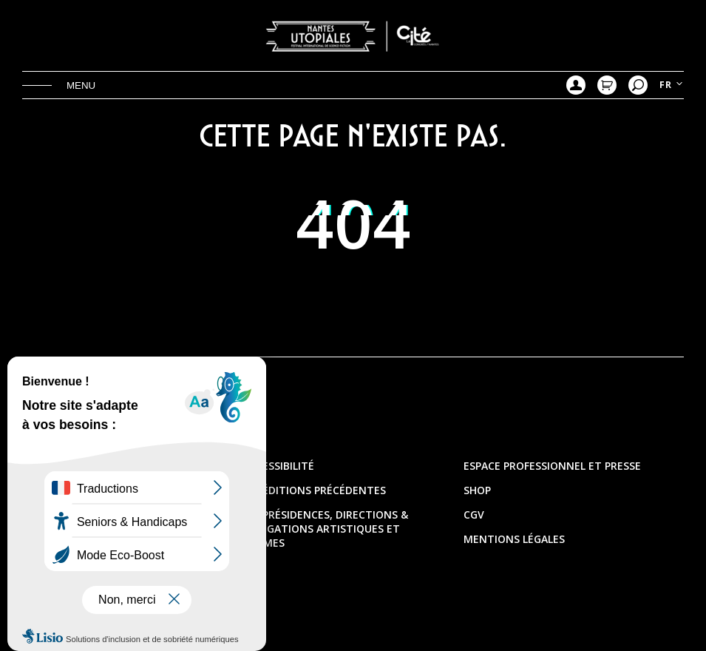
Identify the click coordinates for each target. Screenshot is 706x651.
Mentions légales (514, 539)
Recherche (638, 85)
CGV (474, 514)
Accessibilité (278, 466)
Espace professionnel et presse (552, 466)
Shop (477, 490)
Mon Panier (607, 85)
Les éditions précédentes (314, 490)
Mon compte (575, 85)
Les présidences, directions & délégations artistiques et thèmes (325, 528)
